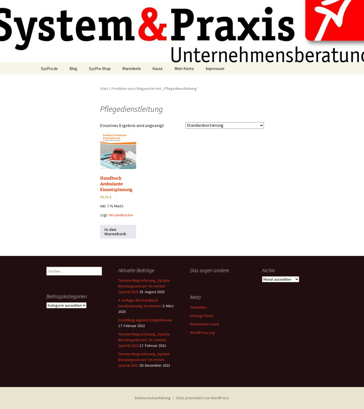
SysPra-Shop (100, 68)
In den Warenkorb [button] (115, 231)
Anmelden (198, 307)
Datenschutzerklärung (153, 397)
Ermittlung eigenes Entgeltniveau (145, 320)
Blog (73, 68)
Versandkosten (120, 215)
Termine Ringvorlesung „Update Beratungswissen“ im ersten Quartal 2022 (144, 359)
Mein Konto (184, 68)
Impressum (215, 68)
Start (104, 88)
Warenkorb (131, 68)
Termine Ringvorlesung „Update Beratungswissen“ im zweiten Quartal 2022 (144, 340)
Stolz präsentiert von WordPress (202, 397)
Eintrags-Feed (201, 315)
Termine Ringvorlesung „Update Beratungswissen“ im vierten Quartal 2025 (144, 286)
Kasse (157, 68)
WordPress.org (202, 332)
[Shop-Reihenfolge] (225, 125)
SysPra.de (49, 68)
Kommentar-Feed (204, 324)
